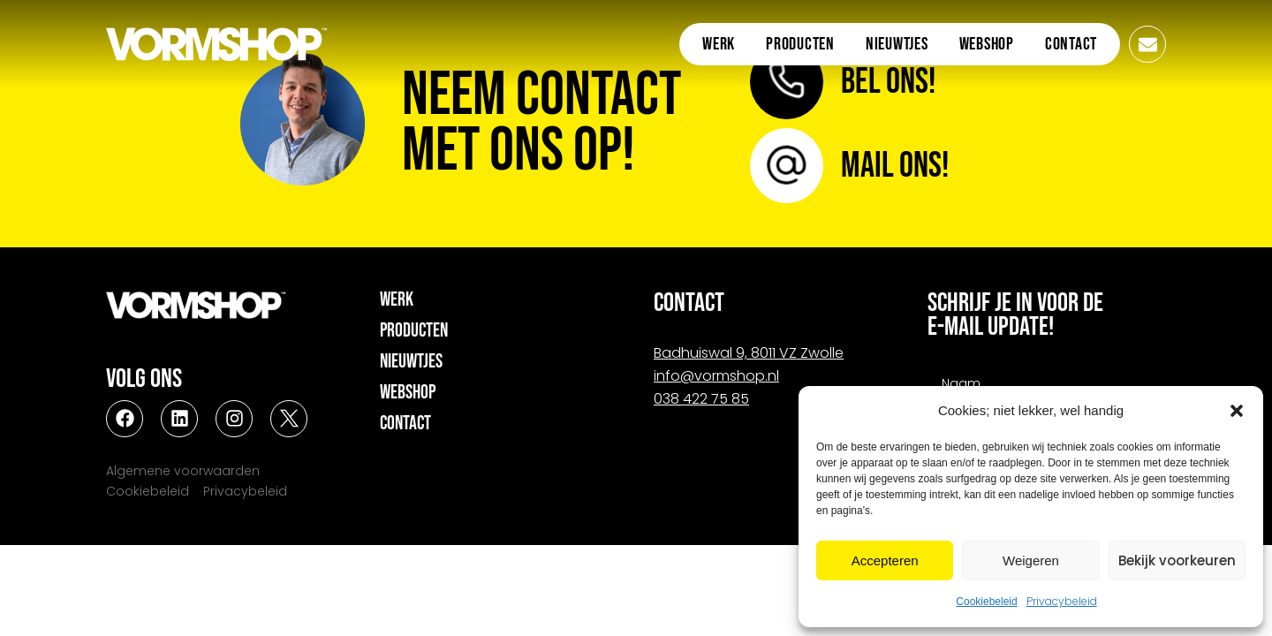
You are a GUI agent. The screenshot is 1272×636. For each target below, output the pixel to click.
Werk (718, 44)
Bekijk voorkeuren (1177, 560)
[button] (1237, 411)
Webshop (986, 44)
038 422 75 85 (701, 399)
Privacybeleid (1061, 601)
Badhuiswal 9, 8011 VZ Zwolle (749, 353)
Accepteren (885, 560)
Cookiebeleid (986, 601)
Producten (800, 44)
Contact (1071, 44)
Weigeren (1031, 560)
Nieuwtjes (897, 44)
